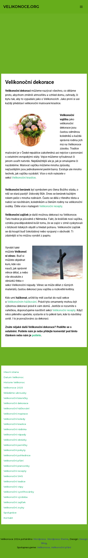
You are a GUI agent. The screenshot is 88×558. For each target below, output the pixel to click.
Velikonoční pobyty (15, 450)
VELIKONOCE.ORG (21, 6)
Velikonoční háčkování (16, 408)
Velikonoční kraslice (24, 177)
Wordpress (39, 539)
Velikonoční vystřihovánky (19, 491)
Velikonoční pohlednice (17, 455)
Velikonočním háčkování (22, 301)
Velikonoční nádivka (15, 429)
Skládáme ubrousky (15, 392)
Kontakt (8, 517)
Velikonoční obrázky (15, 439)
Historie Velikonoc (14, 382)
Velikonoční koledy (14, 419)
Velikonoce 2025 (13, 387)
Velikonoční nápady (15, 434)
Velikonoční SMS (13, 476)
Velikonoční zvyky (14, 507)
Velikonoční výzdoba (15, 497)
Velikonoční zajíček (15, 502)
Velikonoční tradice (14, 481)
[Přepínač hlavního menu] (81, 6)
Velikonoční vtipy (13, 486)
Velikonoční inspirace (16, 413)
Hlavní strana (11, 372)
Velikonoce (43, 547)
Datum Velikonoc (14, 377)
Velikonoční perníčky (15, 445)
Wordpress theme (57, 539)
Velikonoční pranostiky (17, 465)
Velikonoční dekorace (16, 403)
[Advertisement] (44, 39)
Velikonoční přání (13, 460)
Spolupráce (10, 512)
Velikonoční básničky (16, 398)
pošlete (36, 335)
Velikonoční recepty (50, 206)
